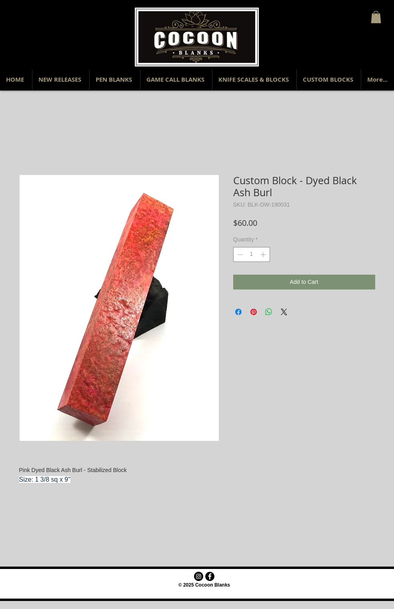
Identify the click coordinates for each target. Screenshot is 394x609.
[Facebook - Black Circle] (209, 576)
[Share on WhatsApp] (269, 312)
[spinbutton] (251, 254)
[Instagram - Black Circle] (198, 576)
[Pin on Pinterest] (253, 312)
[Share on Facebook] (238, 312)
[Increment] (264, 254)
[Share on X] (284, 312)
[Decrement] (239, 254)
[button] (376, 17)
